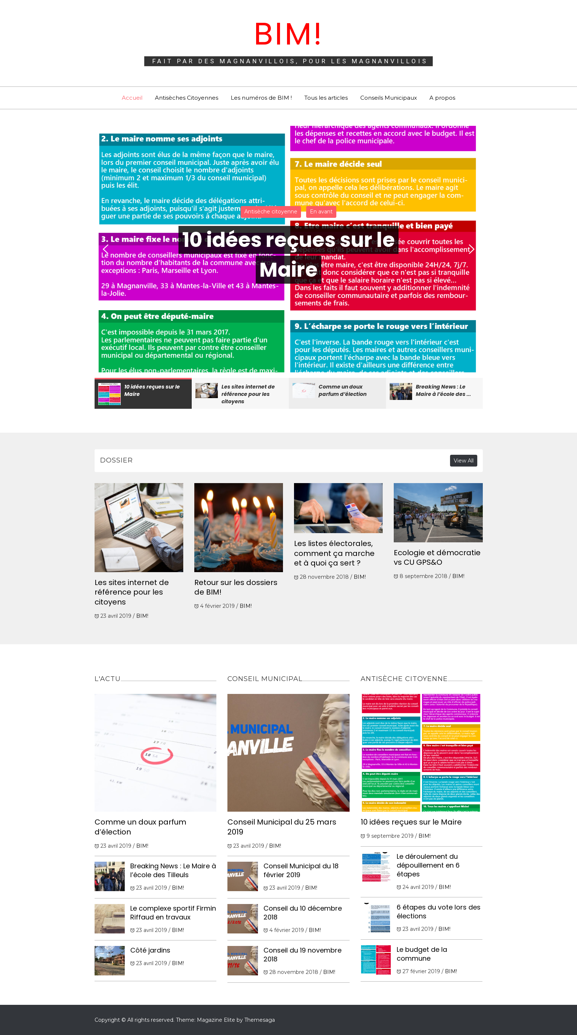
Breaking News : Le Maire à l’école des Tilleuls (173, 870)
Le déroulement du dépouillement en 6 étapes (428, 865)
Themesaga (259, 1020)
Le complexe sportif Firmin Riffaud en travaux (173, 913)
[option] (289, 249)
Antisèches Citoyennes (186, 97)
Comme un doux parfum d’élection (140, 827)
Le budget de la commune (422, 954)
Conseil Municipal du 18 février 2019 (301, 870)
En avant (321, 211)
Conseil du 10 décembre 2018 (302, 913)
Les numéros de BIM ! (261, 97)
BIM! (288, 34)
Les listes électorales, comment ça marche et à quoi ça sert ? (334, 553)
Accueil (132, 97)
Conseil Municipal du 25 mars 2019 (281, 827)
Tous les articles (326, 97)
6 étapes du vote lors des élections (439, 912)
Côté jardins (150, 950)
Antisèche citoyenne (270, 211)
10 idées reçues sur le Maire (411, 822)
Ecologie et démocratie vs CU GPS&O (437, 557)
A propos (442, 97)
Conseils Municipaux (388, 97)
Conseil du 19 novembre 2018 (302, 955)
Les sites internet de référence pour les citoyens (132, 592)
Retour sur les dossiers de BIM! (235, 587)
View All (464, 460)
